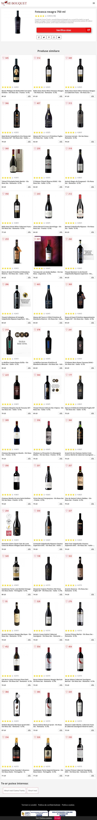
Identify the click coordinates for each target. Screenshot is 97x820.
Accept (57, 818)
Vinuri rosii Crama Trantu (14, 790)
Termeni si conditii (29, 805)
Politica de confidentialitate (49, 805)
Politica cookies (68, 805)
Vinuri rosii (32, 790)
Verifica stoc (73, 30)
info (29, 96)
